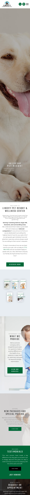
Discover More (15, 264)
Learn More (15, 429)
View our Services (15, 370)
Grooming (15, 281)
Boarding (7, 281)
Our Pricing (9, 294)
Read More (15, 469)
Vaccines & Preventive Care (21, 296)
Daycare (23, 281)
